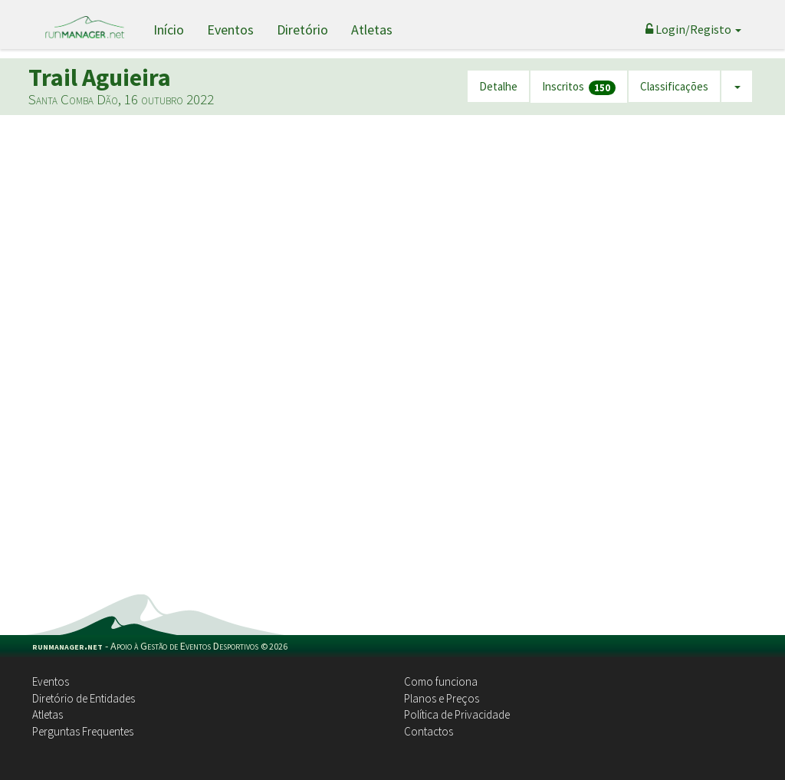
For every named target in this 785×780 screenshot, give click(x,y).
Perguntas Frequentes (82, 731)
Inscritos (579, 87)
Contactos (428, 731)
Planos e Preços (441, 698)
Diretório (302, 29)
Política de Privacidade (457, 714)
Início (168, 29)
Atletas (371, 29)
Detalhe (498, 86)
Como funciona (441, 681)
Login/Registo (693, 29)
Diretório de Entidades (83, 698)
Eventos (230, 29)
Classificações (674, 86)
